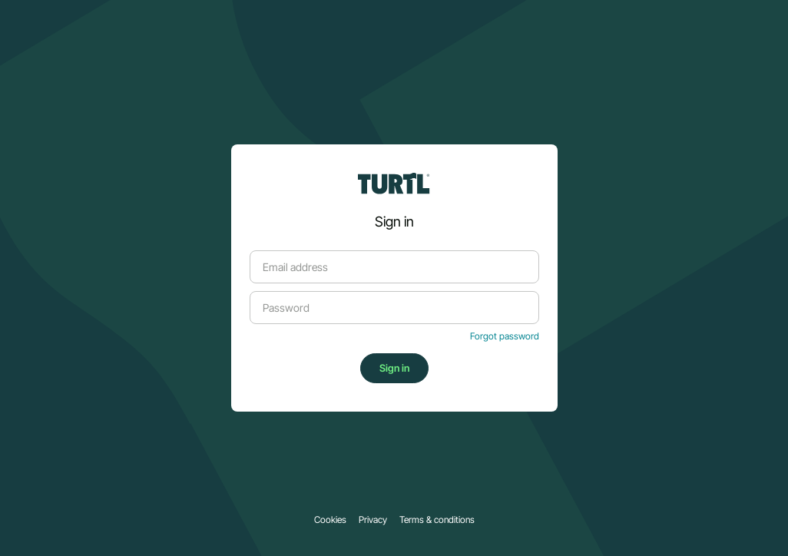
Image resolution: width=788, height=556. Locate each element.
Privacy (373, 520)
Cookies (330, 520)
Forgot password (504, 336)
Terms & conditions (437, 520)
